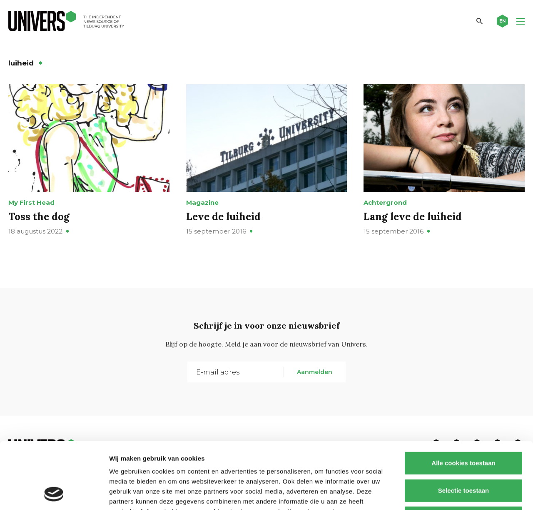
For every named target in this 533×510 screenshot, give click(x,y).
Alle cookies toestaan (463, 400)
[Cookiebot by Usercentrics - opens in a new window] (53, 493)
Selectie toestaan (463, 428)
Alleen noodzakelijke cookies (463, 455)
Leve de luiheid (223, 216)
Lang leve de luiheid (413, 216)
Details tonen (450, 493)
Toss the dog (39, 216)
